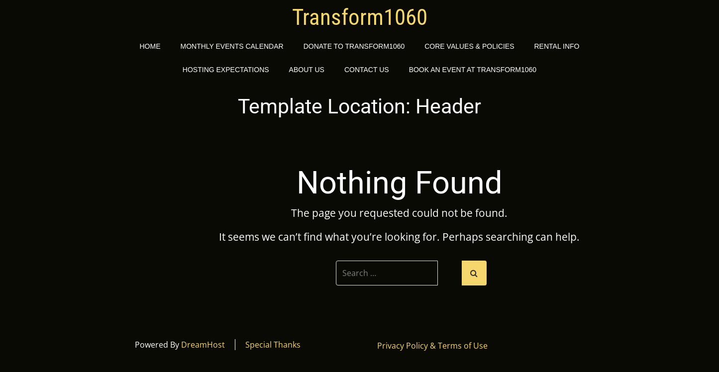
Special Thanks (273, 344)
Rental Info (557, 46)
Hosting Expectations (226, 70)
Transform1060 (359, 17)
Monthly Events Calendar (231, 46)
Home (149, 46)
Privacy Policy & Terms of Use (432, 345)
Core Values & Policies (469, 46)
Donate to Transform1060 (354, 46)
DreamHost (203, 344)
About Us (306, 70)
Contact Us (366, 70)
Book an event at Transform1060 (473, 70)
